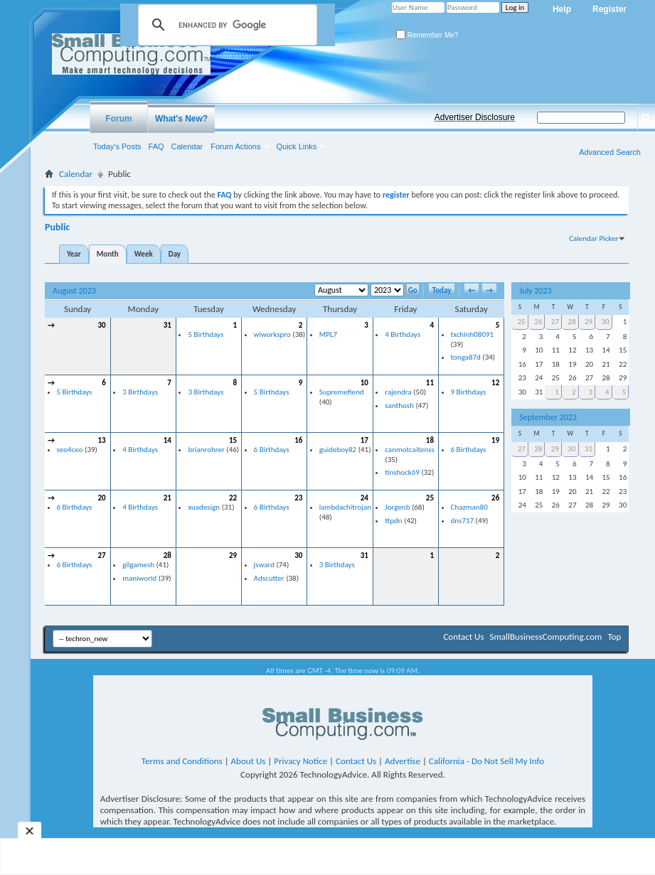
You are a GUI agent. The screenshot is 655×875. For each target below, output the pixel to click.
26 (495, 498)
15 (233, 440)
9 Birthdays (468, 392)
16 (298, 440)
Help (562, 9)
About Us (248, 761)
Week (143, 254)
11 (430, 382)
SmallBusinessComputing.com (545, 636)
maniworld (139, 578)
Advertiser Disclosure (475, 117)
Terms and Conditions (182, 761)
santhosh (399, 405)
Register (609, 9)
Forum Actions (235, 146)
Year (74, 254)
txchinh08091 (472, 334)
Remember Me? (427, 35)
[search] (225, 24)
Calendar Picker (593, 238)
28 (167, 555)
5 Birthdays (205, 334)
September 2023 (548, 417)
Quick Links (297, 146)
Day (175, 254)
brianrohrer (206, 449)
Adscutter (269, 578)
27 (102, 555)
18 (430, 440)
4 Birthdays (402, 334)
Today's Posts (117, 146)
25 (430, 498)
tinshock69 (402, 472)
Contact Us (463, 636)
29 (233, 555)
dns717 (462, 520)
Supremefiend (341, 392)
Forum (118, 119)
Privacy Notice (300, 761)
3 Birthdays (140, 392)
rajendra (398, 392)
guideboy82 (337, 449)
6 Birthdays (271, 449)
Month (108, 254)
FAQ (156, 146)
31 (167, 325)
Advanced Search (610, 152)
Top (614, 636)
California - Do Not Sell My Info (486, 761)
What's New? (181, 119)
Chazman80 (469, 507)
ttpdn (393, 520)
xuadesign (204, 507)
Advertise (402, 761)
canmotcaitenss (410, 449)
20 (102, 498)
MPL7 (328, 334)
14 (167, 440)
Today (442, 290)
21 (167, 498)
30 (102, 325)
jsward (264, 564)
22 (233, 498)
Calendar (187, 146)
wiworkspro (272, 334)
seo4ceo (70, 449)
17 (364, 440)
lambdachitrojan (345, 507)
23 (298, 498)
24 (364, 498)
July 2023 (535, 291)
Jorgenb (397, 507)
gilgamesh (138, 564)
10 (364, 382)
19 (495, 440)
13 (102, 440)
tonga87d (466, 357)
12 (495, 382)
